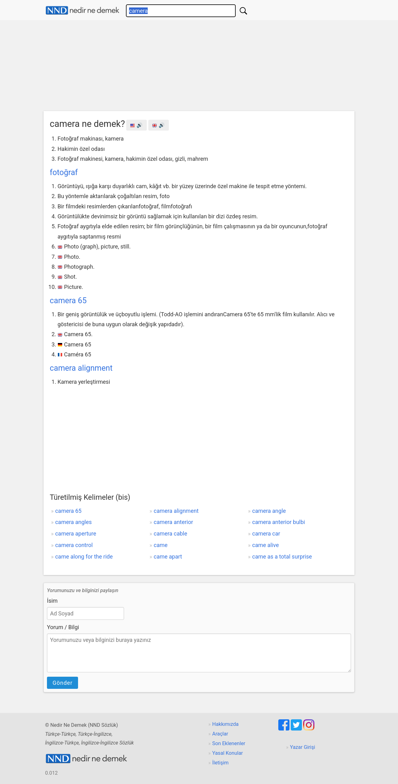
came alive (265, 545)
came (161, 545)
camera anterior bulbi (278, 522)
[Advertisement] (199, 67)
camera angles (73, 522)
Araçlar (220, 734)
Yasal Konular (227, 753)
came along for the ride (84, 556)
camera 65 (68, 300)
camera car (266, 533)
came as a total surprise (282, 556)
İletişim (220, 763)
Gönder (62, 683)
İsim (52, 600)
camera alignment (81, 368)
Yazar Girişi (302, 747)
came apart (168, 556)
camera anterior (173, 522)
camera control (74, 545)
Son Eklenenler (228, 743)
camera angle (269, 511)
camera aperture (75, 533)
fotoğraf (64, 172)
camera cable (170, 533)
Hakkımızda (225, 724)
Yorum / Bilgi (63, 627)
